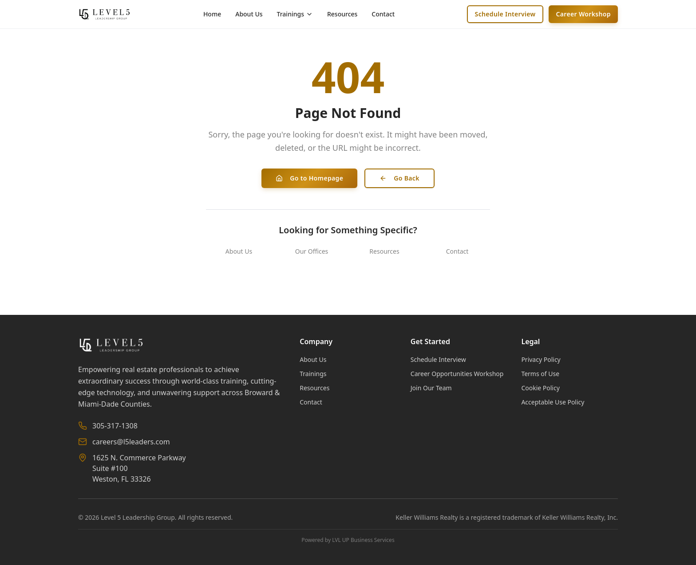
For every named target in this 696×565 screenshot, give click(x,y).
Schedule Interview (505, 14)
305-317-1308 (115, 426)
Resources (342, 14)
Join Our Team (431, 388)
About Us (248, 14)
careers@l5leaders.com (131, 442)
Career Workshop (583, 14)
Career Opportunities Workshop (457, 373)
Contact (383, 14)
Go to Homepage (309, 178)
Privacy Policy (540, 359)
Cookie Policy (540, 388)
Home (212, 14)
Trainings (313, 373)
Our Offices (311, 251)
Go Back (399, 178)
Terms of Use (540, 373)
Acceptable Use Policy (552, 402)
